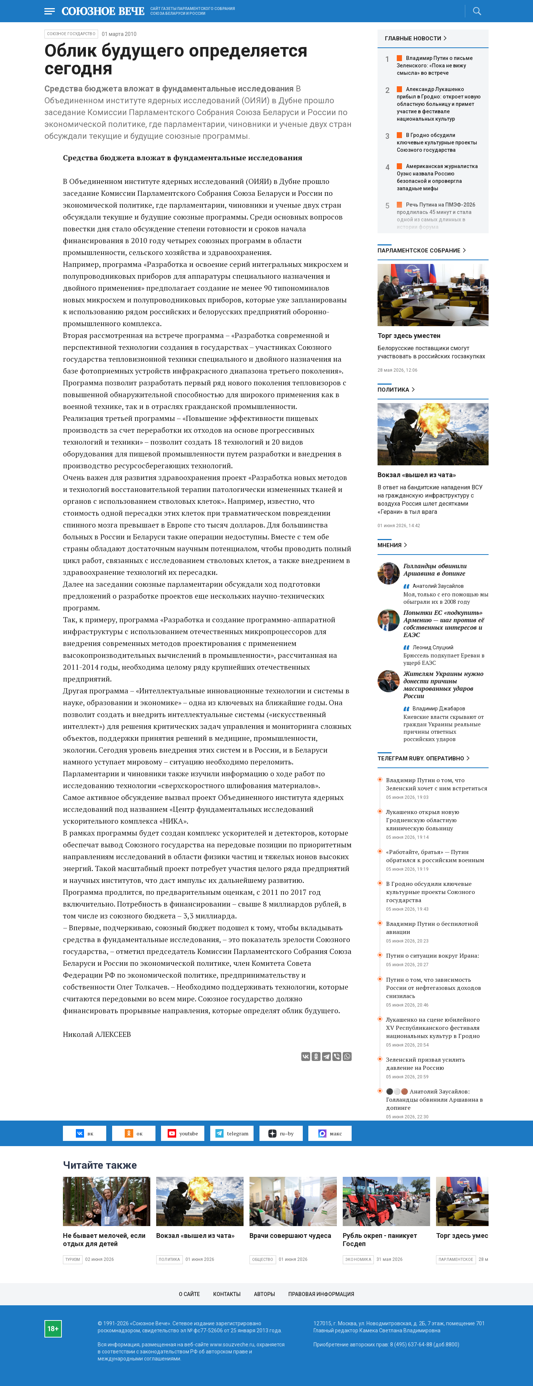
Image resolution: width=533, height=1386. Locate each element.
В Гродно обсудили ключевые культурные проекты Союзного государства (437, 142)
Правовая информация (321, 1294)
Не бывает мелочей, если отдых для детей (104, 1240)
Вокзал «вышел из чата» (417, 475)
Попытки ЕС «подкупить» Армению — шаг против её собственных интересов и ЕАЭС (443, 623)
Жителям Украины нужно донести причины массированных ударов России (443, 684)
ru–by (281, 1133)
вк (84, 1133)
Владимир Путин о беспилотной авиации (432, 928)
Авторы (264, 1294)
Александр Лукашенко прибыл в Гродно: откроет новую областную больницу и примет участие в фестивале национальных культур (439, 104)
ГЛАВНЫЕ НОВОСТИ (413, 38)
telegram (231, 1133)
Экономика (358, 1260)
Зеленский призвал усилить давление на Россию (425, 1063)
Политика (393, 389)
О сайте (189, 1294)
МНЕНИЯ (390, 545)
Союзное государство (71, 34)
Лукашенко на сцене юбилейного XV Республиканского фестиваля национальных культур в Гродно (433, 1027)
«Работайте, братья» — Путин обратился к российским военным (435, 856)
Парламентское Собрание (419, 250)
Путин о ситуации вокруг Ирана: (432, 955)
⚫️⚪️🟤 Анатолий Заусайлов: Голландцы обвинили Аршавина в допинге (434, 1099)
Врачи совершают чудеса (290, 1235)
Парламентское (456, 1260)
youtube (183, 1133)
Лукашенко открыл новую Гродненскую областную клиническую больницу (422, 820)
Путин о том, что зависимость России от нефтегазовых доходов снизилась (433, 987)
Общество (263, 1260)
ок (133, 1133)
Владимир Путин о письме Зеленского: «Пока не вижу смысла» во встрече (435, 65)
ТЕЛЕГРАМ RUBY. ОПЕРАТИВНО (421, 758)
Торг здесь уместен (409, 335)
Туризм (73, 1260)
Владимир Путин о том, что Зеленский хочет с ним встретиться (436, 784)
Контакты (227, 1294)
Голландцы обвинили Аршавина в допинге (435, 570)
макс (330, 1133)
